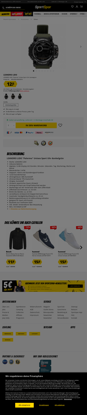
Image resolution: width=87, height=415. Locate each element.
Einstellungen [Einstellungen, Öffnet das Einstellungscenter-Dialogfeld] (44, 405)
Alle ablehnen (60, 405)
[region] (43, 393)
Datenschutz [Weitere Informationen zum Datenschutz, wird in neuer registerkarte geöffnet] (68, 399)
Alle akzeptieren (24, 405)
